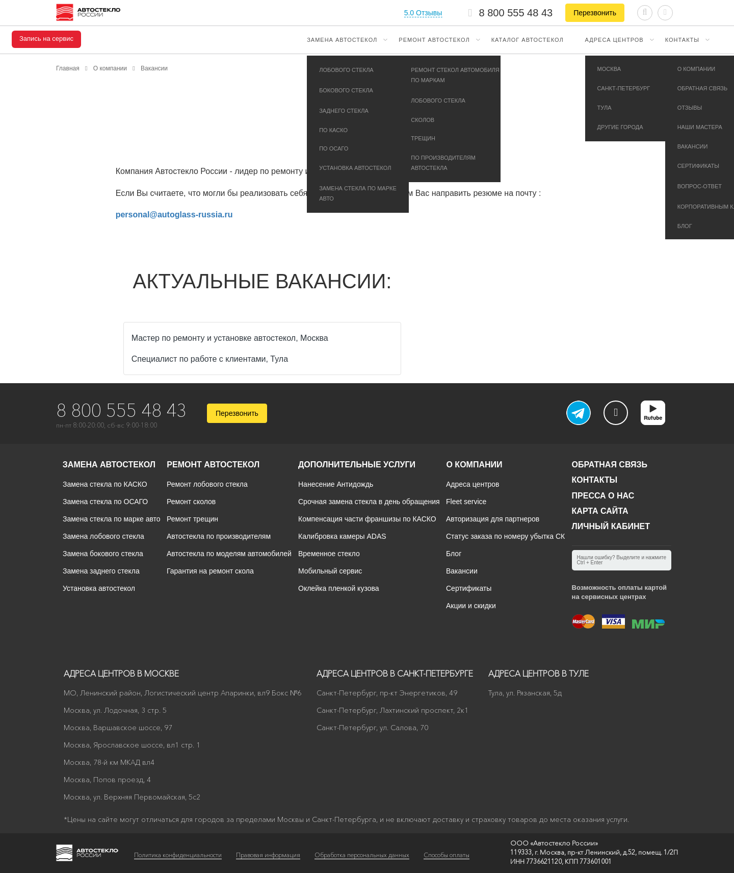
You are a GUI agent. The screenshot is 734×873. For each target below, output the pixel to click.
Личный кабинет (611, 526)
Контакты (682, 40)
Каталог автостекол (527, 40)
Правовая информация (268, 855)
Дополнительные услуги (356, 464)
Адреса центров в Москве (121, 673)
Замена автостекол (342, 40)
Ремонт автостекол (434, 40)
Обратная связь (610, 464)
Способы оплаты (446, 855)
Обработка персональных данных (361, 855)
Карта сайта (600, 511)
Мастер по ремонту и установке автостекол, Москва (230, 338)
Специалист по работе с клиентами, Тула (210, 359)
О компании (474, 464)
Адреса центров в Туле (538, 673)
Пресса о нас (603, 495)
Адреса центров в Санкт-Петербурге (395, 673)
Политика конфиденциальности (178, 855)
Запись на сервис (46, 39)
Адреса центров (614, 40)
